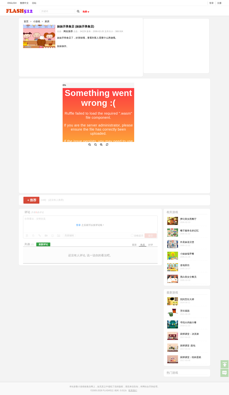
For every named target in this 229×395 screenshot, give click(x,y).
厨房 (47, 21)
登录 (211, 2)
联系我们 (132, 390)
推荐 (31, 200)
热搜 (86, 11)
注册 (219, 2)
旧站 (34, 2)
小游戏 (36, 21)
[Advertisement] (176, 45)
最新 (134, 244)
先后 (142, 244)
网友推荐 (68, 31)
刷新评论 (43, 244)
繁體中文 (24, 2)
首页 (26, 21)
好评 (150, 244)
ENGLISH (12, 2)
